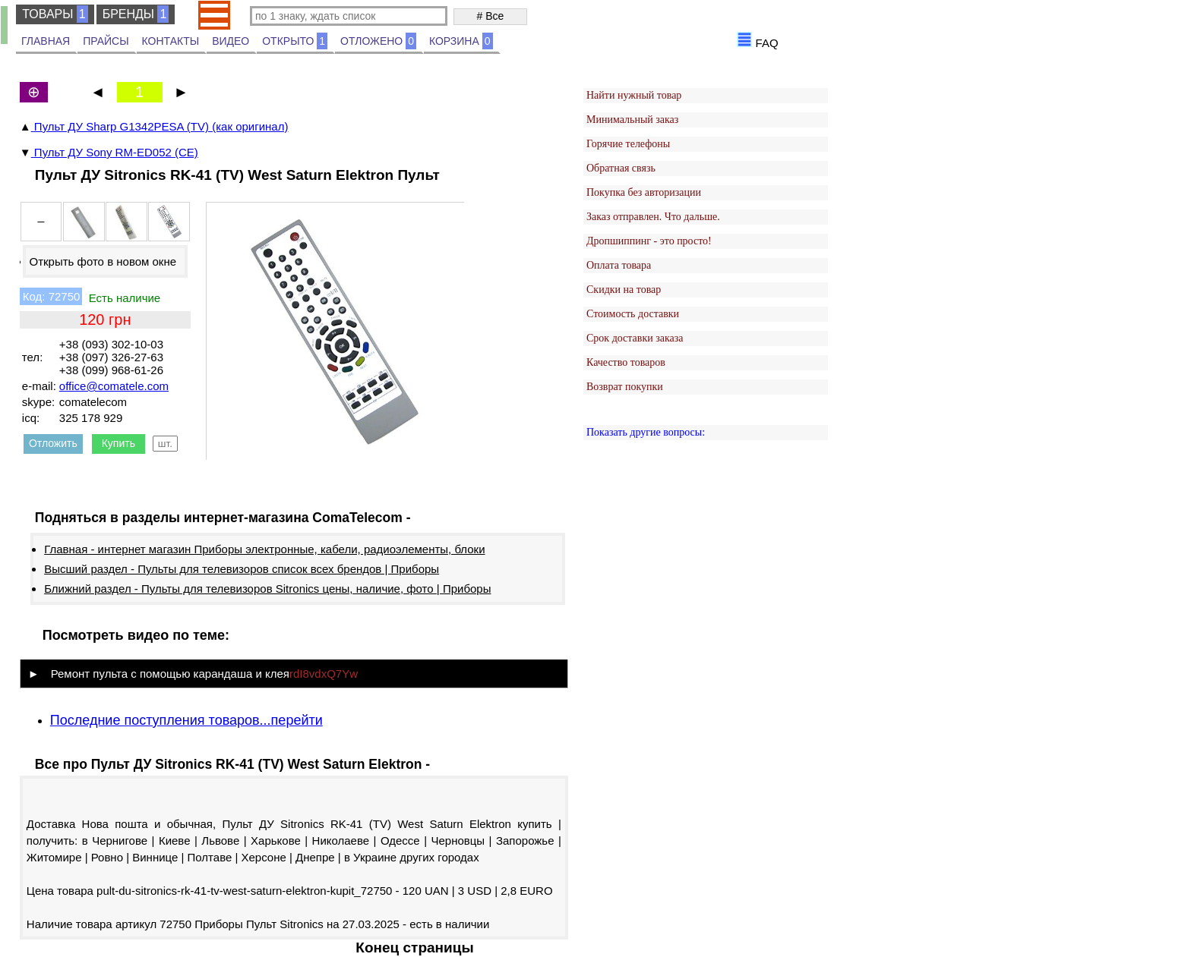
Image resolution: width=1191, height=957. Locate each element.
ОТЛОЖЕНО (378, 41)
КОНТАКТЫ (171, 41)
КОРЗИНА (461, 41)
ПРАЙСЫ (105, 41)
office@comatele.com (114, 385)
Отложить (53, 443)
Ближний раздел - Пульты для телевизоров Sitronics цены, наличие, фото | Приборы (267, 588)
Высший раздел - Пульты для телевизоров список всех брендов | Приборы (241, 568)
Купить (118, 443)
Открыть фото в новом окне (102, 261)
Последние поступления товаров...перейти (186, 720)
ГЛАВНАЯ (45, 41)
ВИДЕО (230, 41)
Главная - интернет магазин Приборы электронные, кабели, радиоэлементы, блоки (264, 549)
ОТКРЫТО (294, 41)
